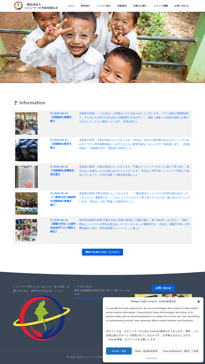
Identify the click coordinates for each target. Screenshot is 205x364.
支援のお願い (140, 5)
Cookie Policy (151, 358)
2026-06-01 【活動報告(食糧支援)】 (61, 117)
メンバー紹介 (104, 5)
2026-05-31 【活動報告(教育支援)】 (61, 143)
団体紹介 (85, 5)
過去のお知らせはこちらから (102, 252)
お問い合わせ (181, 5)
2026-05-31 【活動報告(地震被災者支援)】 (62, 170)
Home (71, 5)
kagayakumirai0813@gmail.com (95, 298)
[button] (198, 301)
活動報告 (122, 5)
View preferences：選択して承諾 (180, 351)
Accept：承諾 (119, 351)
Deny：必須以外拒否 (146, 351)
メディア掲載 (161, 5)
